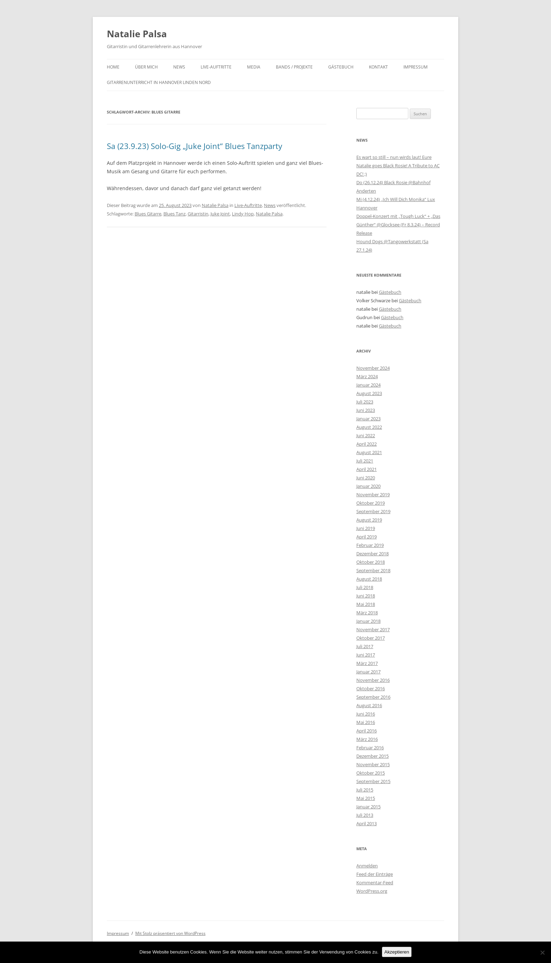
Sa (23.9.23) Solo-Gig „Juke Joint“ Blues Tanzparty (194, 146)
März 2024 (367, 376)
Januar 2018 (368, 621)
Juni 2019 (365, 528)
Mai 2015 (365, 798)
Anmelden (367, 865)
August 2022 (369, 427)
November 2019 (373, 494)
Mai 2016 (365, 722)
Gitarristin (198, 214)
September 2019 (373, 511)
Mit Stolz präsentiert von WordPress (170, 933)
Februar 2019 (370, 545)
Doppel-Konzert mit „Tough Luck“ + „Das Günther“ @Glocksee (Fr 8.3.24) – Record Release (398, 224)
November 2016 (373, 680)
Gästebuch (341, 67)
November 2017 (373, 629)
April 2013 (366, 823)
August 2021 (369, 452)
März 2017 (367, 663)
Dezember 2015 (372, 756)
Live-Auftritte (216, 67)
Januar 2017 (368, 671)
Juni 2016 (365, 714)
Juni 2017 (365, 655)
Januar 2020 (368, 486)
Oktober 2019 (370, 503)
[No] (542, 952)
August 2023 (369, 393)
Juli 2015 (364, 790)
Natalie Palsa (137, 33)
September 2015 (373, 781)
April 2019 (366, 537)
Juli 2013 (364, 815)
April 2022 (366, 444)
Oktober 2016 (370, 688)
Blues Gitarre (148, 214)
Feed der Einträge (374, 874)
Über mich (146, 67)
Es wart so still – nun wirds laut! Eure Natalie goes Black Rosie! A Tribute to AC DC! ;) (398, 165)
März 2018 (367, 612)
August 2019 (369, 520)
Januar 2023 (368, 418)
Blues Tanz (174, 214)
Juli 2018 (364, 587)
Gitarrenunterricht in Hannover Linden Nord (159, 82)
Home (113, 67)
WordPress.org (371, 891)
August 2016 (369, 705)
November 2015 (373, 764)
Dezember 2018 (372, 553)
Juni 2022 (365, 435)
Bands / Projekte (294, 67)
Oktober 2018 (370, 562)
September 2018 (373, 570)
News (179, 67)
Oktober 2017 (370, 638)
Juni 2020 (365, 477)
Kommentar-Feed (374, 882)
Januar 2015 (368, 806)
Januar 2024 (368, 385)
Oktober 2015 (370, 773)
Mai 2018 (365, 604)
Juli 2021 (364, 461)
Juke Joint (220, 214)
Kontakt (378, 67)
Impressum (415, 67)
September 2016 (373, 697)
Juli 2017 (364, 646)
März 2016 (367, 739)
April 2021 (366, 469)
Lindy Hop (243, 214)
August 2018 (369, 579)
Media (253, 67)
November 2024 (373, 368)
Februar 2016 (370, 747)
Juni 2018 (365, 596)
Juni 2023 (365, 410)
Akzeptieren (396, 952)
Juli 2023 (364, 402)
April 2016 (366, 731)
